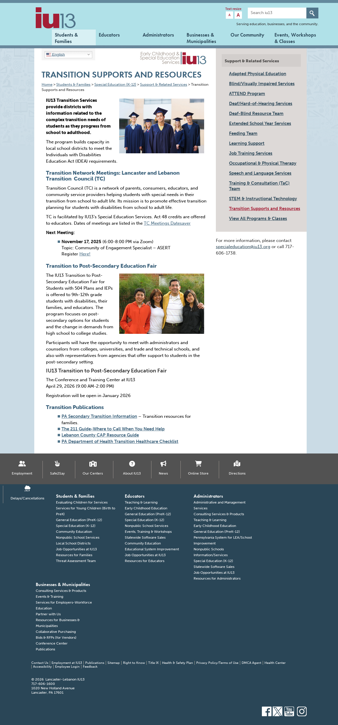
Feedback (90, 667)
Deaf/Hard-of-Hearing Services (260, 103)
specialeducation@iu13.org (243, 246)
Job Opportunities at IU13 (76, 549)
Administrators (158, 35)
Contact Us (39, 663)
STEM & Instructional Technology (263, 198)
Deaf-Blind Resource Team (256, 113)
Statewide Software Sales (145, 537)
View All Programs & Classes (258, 218)
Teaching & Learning (141, 502)
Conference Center (52, 643)
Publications (45, 649)
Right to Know (134, 663)
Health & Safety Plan (177, 663)
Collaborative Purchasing (56, 632)
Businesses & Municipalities (201, 37)
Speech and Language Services (260, 173)
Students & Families (66, 37)
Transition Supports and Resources (264, 208)
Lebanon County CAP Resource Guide (100, 435)
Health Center (275, 663)
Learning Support (246, 143)
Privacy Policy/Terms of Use (217, 663)
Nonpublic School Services (77, 537)
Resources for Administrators (217, 578)
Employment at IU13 (67, 663)
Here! (85, 254)
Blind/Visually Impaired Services (262, 83)
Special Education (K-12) (75, 526)
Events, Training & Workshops (148, 532)
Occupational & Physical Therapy (262, 163)
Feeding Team (243, 133)
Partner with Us (48, 614)
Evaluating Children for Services (81, 502)
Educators (109, 35)
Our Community (247, 35)
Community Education (74, 532)
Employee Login (67, 667)
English (55, 54)
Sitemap (113, 663)
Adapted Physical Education (257, 73)
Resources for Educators (144, 561)
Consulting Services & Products (219, 514)
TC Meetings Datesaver (167, 223)
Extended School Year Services (260, 123)
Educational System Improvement (152, 549)
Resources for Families (74, 555)
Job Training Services (250, 153)
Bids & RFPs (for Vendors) (56, 637)
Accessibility (42, 667)
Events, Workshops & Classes (295, 37)
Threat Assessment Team (76, 561)
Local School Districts (73, 543)
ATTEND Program (247, 93)
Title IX (153, 663)
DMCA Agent (251, 663)
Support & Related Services (252, 61)
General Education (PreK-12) (79, 520)
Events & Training (49, 597)
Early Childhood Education (146, 508)
